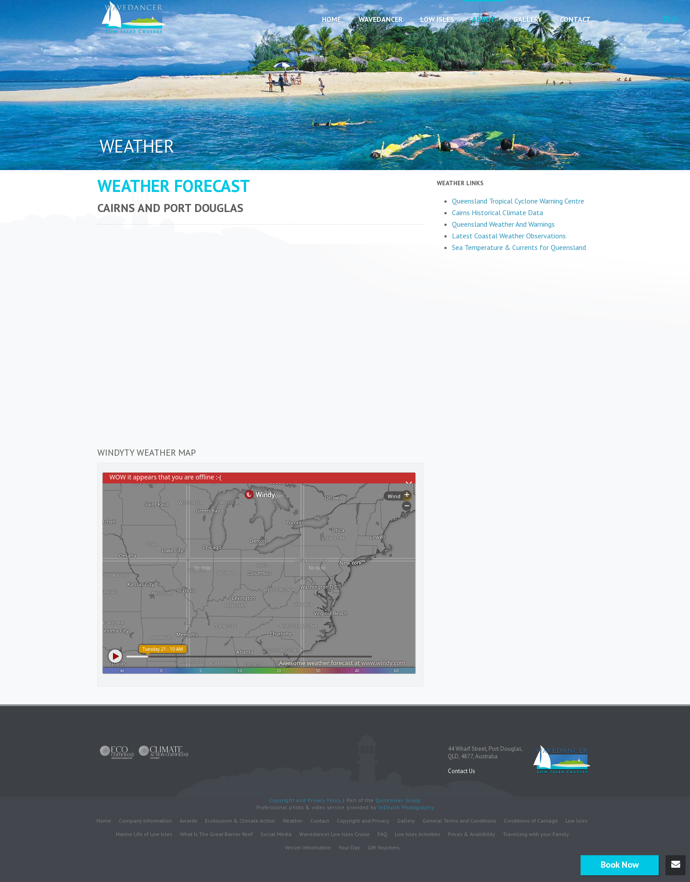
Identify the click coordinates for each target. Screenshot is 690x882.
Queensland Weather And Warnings (503, 224)
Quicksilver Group (398, 800)
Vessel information (308, 847)
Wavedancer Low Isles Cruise (334, 833)
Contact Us (461, 770)
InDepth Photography (406, 807)
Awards (188, 820)
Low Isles (437, 19)
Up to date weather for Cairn (588, 245)
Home (331, 19)
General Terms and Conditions (459, 820)
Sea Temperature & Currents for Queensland (519, 247)
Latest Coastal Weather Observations (509, 235)
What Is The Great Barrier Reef (216, 833)
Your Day (349, 847)
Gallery (527, 19)
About (483, 19)
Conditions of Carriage (531, 820)
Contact (575, 19)
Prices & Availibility (471, 833)
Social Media (276, 833)
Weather (293, 820)
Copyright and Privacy (363, 820)
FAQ (382, 833)
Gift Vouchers (384, 847)
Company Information (145, 820)
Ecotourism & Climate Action (240, 820)
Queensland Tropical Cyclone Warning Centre (518, 200)
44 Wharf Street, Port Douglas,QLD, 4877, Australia (485, 752)
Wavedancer (380, 19)
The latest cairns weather (515, 254)
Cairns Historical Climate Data (497, 212)
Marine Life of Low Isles (144, 833)
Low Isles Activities (417, 833)
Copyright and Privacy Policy (306, 800)
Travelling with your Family (536, 833)
